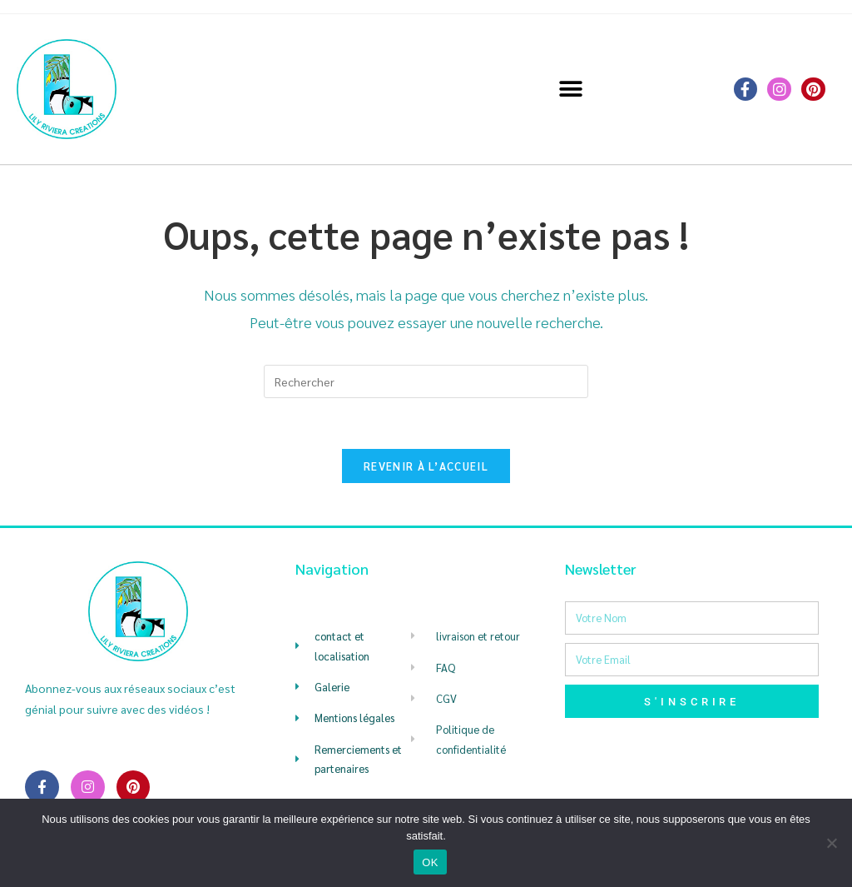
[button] (571, 89)
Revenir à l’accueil (426, 466)
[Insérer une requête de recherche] (426, 381)
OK (430, 862)
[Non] (831, 843)
